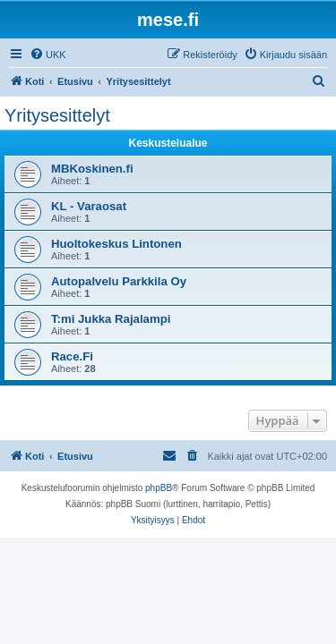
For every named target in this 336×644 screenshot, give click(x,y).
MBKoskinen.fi (92, 168)
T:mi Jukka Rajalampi (110, 319)
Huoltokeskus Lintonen (116, 243)
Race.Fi (72, 356)
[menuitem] (48, 54)
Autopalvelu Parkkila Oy (118, 281)
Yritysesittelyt (57, 115)
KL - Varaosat (88, 206)
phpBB (158, 488)
